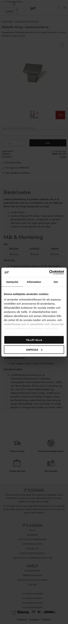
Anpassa (34, 349)
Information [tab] (34, 281)
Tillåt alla (34, 339)
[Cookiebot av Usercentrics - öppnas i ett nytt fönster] (49, 272)
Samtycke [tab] (12, 281)
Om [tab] (56, 281)
